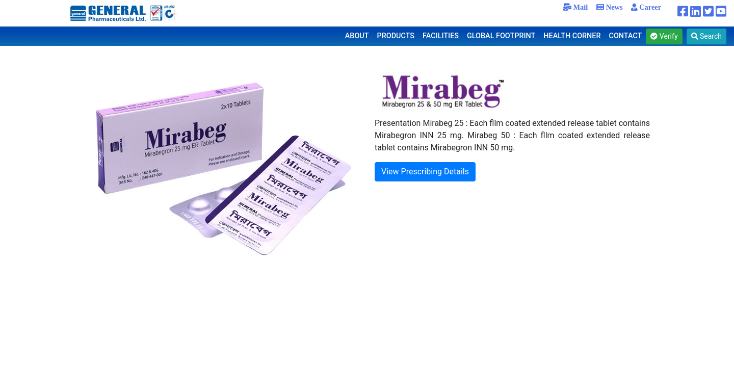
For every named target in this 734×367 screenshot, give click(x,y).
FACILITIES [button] (441, 36)
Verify (663, 36)
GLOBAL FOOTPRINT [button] (501, 36)
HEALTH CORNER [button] (571, 36)
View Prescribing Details (425, 171)
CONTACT (625, 36)
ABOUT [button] (357, 36)
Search (706, 36)
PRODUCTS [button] (396, 36)
